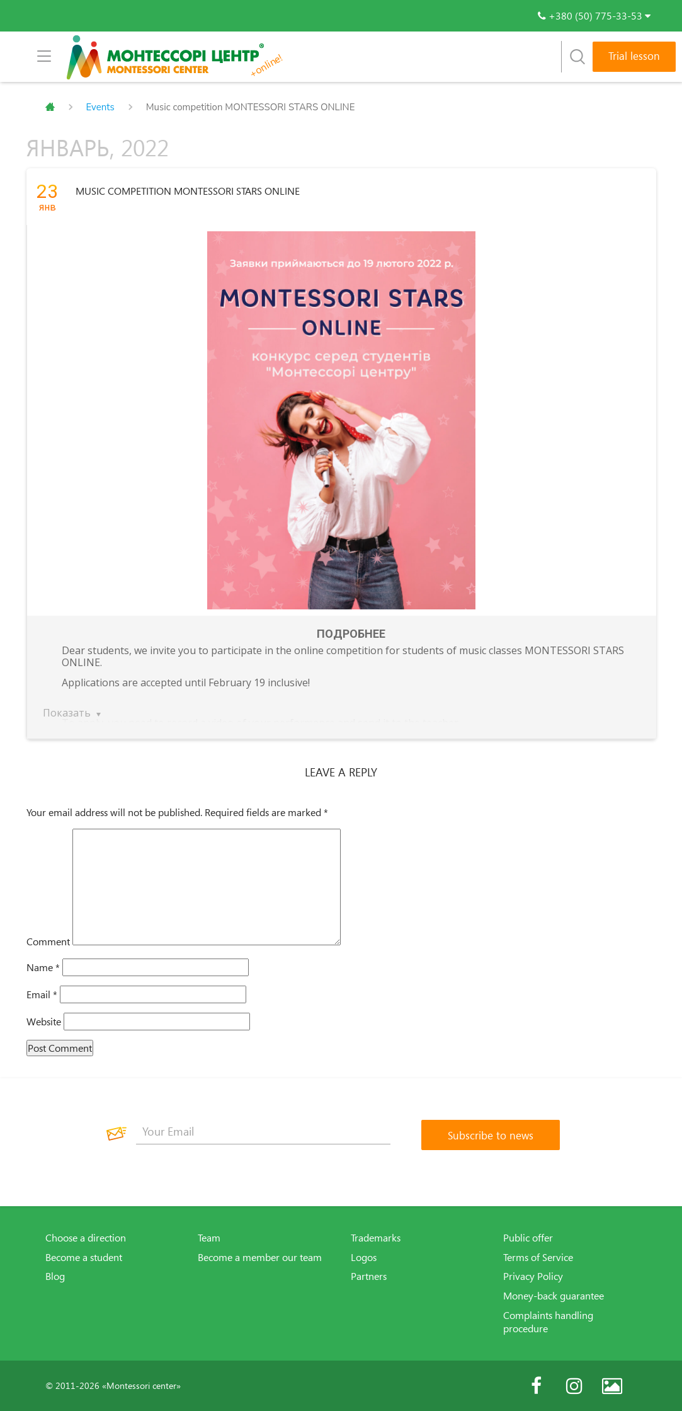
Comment (48, 941)
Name (43, 967)
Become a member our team (260, 1257)
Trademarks (376, 1238)
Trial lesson (634, 56)
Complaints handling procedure (548, 1321)
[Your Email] (263, 1131)
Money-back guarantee (553, 1296)
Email (41, 994)
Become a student (83, 1257)
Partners (369, 1276)
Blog (55, 1276)
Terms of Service (538, 1257)
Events (100, 107)
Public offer (528, 1238)
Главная (50, 107)
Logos (364, 1257)
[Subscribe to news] (490, 1135)
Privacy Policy (533, 1276)
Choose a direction (85, 1238)
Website (43, 1021)
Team (209, 1238)
